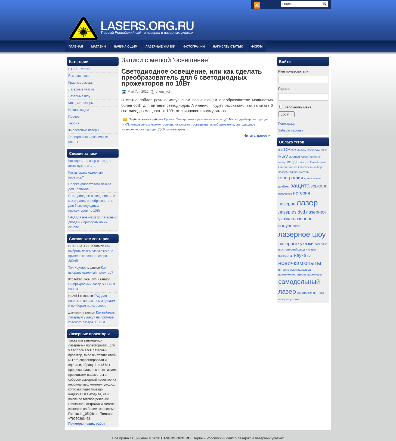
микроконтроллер (160, 124)
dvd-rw (301, 150)
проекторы (314, 274)
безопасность (303, 167)
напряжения (183, 124)
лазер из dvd (291, 212)
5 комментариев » (175, 129)
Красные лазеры (80, 83)
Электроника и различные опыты (199, 119)
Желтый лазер (299, 156)
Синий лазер (318, 162)
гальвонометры (299, 172)
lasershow (313, 150)
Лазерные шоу (79, 96)
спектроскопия (307, 292)
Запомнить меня (297, 107)
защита (300, 185)
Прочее (73, 116)
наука (300, 255)
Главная (76, 46)
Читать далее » (256, 135)
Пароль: (285, 89)
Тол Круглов (77, 268)
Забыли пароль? (291, 130)
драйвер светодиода (253, 119)
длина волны (312, 178)
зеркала (319, 186)
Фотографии (194, 46)
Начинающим (125, 46)
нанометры (285, 255)
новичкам (290, 263)
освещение (201, 124)
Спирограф (285, 167)
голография (290, 177)
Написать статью (228, 46)
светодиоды (148, 129)
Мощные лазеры (81, 103)
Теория (73, 123)
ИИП (125, 124)
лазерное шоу (302, 234)
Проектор (302, 162)
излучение (285, 193)
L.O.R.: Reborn (79, 69)
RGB (324, 150)
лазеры (311, 249)
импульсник (139, 124)
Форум (256, 46)
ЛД (293, 162)
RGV (283, 156)
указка (294, 299)
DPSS (290, 149)
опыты (312, 263)
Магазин (98, 46)
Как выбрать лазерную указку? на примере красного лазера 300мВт (91, 317)
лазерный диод (294, 249)
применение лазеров (292, 274)
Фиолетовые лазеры (83, 130)
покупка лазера (300, 269)
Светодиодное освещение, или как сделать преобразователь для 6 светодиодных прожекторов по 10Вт (191, 77)
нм (309, 255)
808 (280, 150)
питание (283, 269)
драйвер (283, 186)
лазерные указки (296, 243)
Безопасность (78, 76)
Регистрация (287, 124)
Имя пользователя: (294, 71)
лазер (307, 202)
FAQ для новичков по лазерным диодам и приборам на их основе (92, 222)
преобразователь (222, 124)
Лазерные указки (160, 46)
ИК (289, 162)
